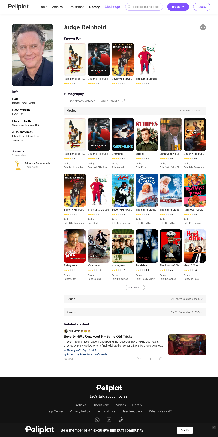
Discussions (75, 7)
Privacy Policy (80, 411)
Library (94, 7)
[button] (203, 27)
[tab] (135, 111)
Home (43, 7)
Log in (202, 6)
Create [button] (178, 6)
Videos (121, 405)
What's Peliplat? (160, 411)
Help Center (54, 411)
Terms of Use (105, 411)
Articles (57, 7)
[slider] (68, 84)
